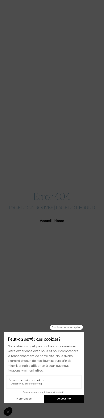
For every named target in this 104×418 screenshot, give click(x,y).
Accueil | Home (52, 221)
